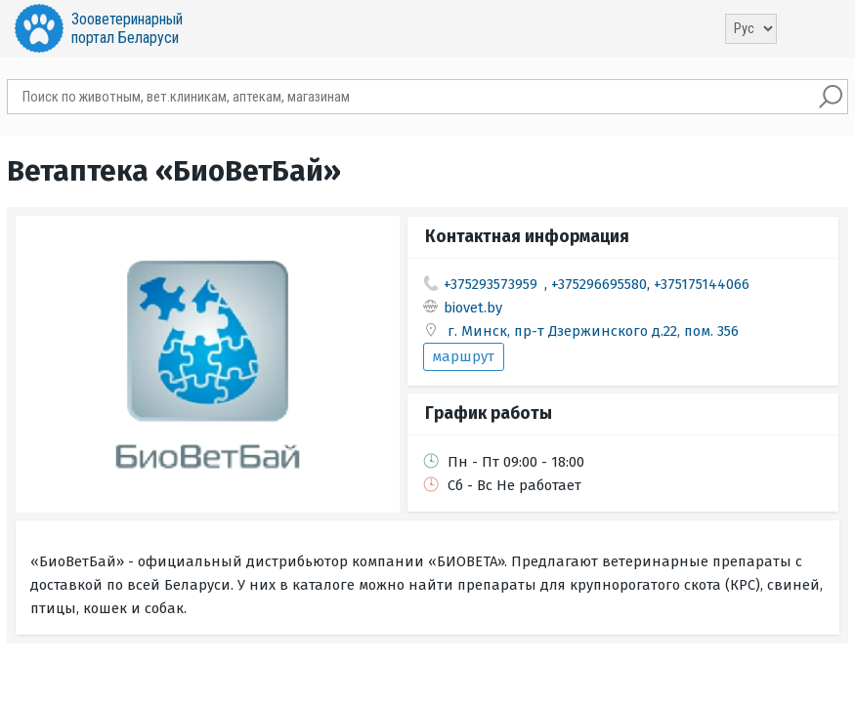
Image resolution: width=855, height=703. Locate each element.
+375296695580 (599, 284)
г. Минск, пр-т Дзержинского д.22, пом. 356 (593, 331)
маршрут (463, 356)
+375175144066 (701, 284)
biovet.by (473, 307)
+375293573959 (490, 284)
